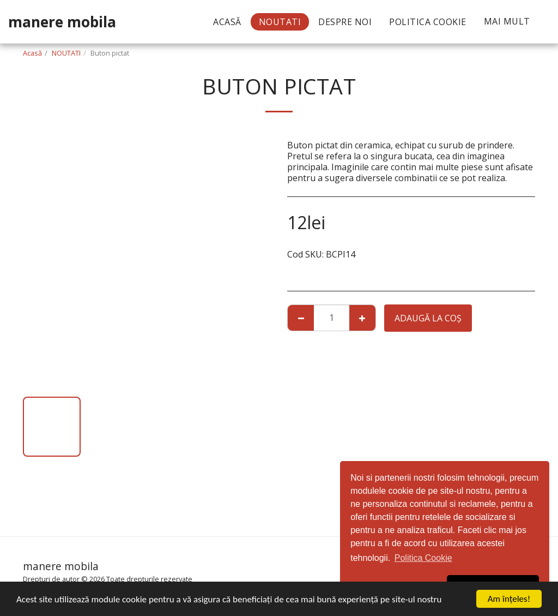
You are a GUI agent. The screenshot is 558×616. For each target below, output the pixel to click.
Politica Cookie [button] (423, 558)
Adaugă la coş (428, 318)
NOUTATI (66, 53)
